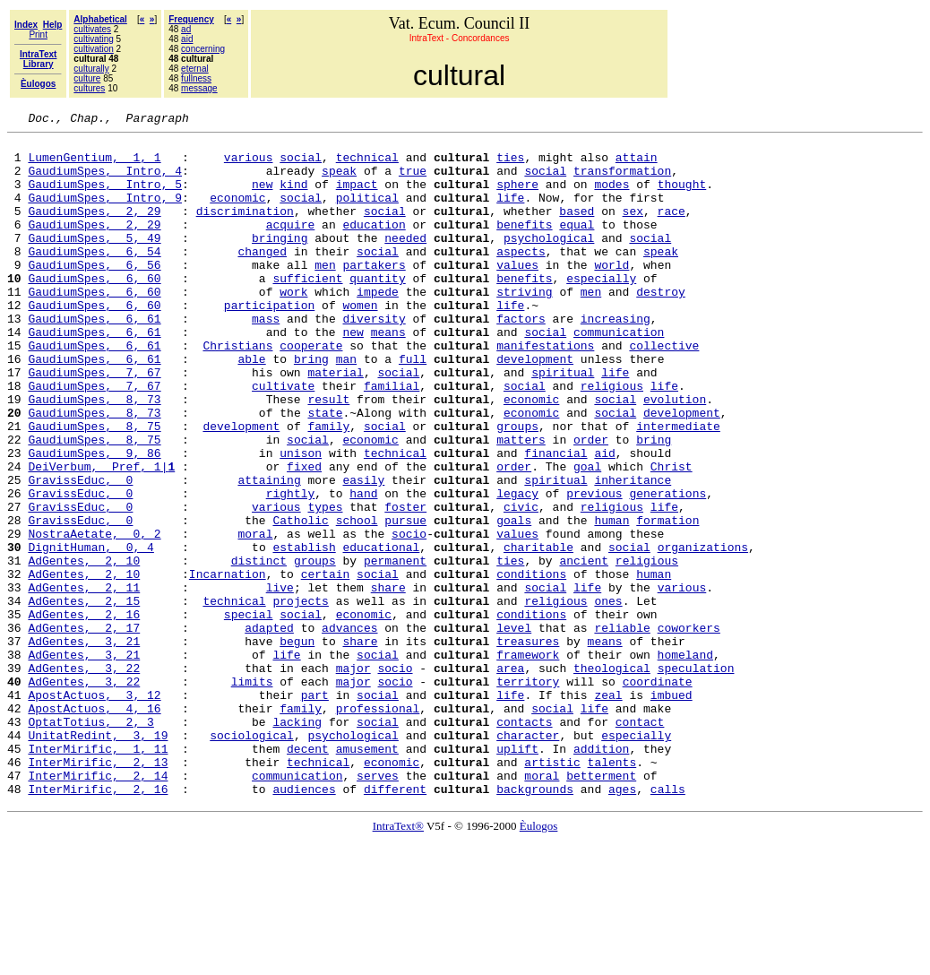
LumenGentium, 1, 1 (94, 165)
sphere (517, 197)
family (328, 487)
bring (311, 407)
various (248, 165)
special (248, 713)
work (293, 326)
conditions (531, 665)
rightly (290, 568)
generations (667, 568)
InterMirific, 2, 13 (98, 891)
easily (363, 552)
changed (262, 278)
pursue (405, 600)
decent (308, 875)
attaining (268, 552)
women (359, 342)
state (324, 471)
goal (587, 536)
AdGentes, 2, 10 (84, 649)
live (280, 681)
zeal (608, 810)
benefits (524, 245)
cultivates (92, 29)
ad (186, 29)
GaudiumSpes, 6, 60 (94, 310)
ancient (583, 649)
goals (513, 600)
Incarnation (227, 665)
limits (252, 794)
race (671, 229)
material (335, 423)
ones (608, 697)
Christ (671, 536)
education (373, 245)
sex (633, 229)
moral (254, 616)
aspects (521, 278)
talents (612, 891)
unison (301, 520)
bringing (279, 262)
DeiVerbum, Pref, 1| (101, 536)
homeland (684, 762)
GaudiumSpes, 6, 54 (94, 278)
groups (517, 487)
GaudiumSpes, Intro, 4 (105, 181)
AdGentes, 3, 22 (84, 778)
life (510, 213)
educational (380, 633)
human (611, 600)
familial (391, 439)
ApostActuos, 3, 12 (94, 810)
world (611, 294)
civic (521, 584)
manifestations (545, 391)
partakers (373, 294)
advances (349, 729)
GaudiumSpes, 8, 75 (94, 487)
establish (303, 633)
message (199, 88)
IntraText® (398, 960)
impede (378, 326)
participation (269, 342)
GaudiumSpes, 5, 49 (94, 262)
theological (611, 778)
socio (409, 616)
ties (510, 165)
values (517, 294)
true (412, 181)
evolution (674, 455)
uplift (517, 875)
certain (325, 665)
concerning (203, 49)
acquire (290, 245)
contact (640, 842)
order (590, 504)
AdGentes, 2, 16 (84, 713)
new (262, 197)
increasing (615, 358)
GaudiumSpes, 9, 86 (94, 520)
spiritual (562, 423)
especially (601, 310)
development (534, 407)
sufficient (307, 310)
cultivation (93, 49)
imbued (671, 810)
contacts (524, 842)
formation (667, 600)
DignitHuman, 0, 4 (90, 633)
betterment (601, 907)
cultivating (93, 39)
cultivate (283, 439)
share (388, 681)
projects (300, 697)
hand (363, 568)
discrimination (245, 229)
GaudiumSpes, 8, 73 (94, 455)
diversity (373, 358)
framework (527, 762)
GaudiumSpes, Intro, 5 (105, 197)
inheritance (632, 552)
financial (555, 520)
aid (187, 39)
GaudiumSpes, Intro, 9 (105, 213)
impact (357, 197)
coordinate (658, 794)
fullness (196, 78)
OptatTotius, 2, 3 (90, 842)
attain (637, 165)
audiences (303, 923)
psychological (549, 262)
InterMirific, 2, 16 (98, 923)
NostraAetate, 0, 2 (94, 616)
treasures (527, 746)
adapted (269, 729)
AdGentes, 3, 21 (84, 746)
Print (38, 34)
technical (367, 165)
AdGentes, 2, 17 (84, 729)
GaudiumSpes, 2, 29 (94, 229)
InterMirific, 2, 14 (98, 907)
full (412, 407)
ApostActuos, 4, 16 (94, 826)
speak (339, 181)
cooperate (311, 391)
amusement (367, 875)
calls (667, 923)
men (324, 294)
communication (618, 375)
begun (297, 746)
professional (378, 826)
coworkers (689, 729)
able (251, 407)
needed (405, 262)
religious (612, 439)
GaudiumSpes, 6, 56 (94, 294)
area (510, 778)
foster (405, 584)
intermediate (678, 487)
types (324, 584)
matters (521, 504)
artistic (552, 891)
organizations (703, 633)
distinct (259, 649)
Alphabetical (99, 19)
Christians (237, 391)
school (357, 600)
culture (86, 78)
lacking (297, 842)
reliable (622, 729)
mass (266, 358)
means (388, 375)
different (395, 923)
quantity (377, 310)
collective (664, 391)
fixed (304, 536)
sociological (252, 858)
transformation (622, 181)
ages (622, 923)
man (346, 407)
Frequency (191, 19)
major (353, 778)
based (576, 229)
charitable (538, 633)
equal (576, 245)
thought (682, 197)
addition (601, 875)
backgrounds (534, 923)
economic (237, 213)
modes (611, 197)
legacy (517, 568)
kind (293, 197)
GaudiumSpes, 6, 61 (94, 358)
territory (527, 794)
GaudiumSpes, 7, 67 (94, 423)
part (315, 810)
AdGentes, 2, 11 (84, 681)
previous (594, 568)
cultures (89, 88)
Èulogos (539, 960)
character (527, 858)
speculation (696, 778)
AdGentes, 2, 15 (84, 697)
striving (524, 326)
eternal (195, 68)
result (328, 455)
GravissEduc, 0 (80, 552)
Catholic (300, 600)
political (367, 213)
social (301, 165)
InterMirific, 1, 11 (98, 875)
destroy (660, 326)
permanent (395, 649)
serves (378, 907)
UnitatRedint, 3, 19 (98, 858)
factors (521, 358)
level (513, 729)
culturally (90, 68)
